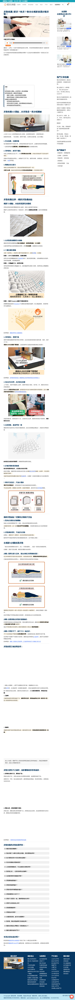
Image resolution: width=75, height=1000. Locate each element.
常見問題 (65, 967)
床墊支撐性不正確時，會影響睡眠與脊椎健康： (20, 103)
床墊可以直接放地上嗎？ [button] (12, 903)
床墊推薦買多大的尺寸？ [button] (12, 894)
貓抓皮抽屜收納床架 (33, 984)
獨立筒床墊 (32, 471)
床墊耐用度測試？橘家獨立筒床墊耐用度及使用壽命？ (25, 377)
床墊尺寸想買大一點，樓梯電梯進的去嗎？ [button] (17, 898)
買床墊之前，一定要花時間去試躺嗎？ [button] (15, 871)
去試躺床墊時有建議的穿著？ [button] (13, 876)
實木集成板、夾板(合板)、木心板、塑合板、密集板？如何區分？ (64, 136)
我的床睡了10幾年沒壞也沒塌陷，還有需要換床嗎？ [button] (19, 853)
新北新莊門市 (55, 963)
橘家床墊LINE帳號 (14, 940)
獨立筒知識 (42, 963)
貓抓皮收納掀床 (32, 982)
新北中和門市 (55, 961)
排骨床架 (66, 158)
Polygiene (16, 303)
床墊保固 (65, 961)
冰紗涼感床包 (31, 969)
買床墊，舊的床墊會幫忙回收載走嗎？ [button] (15, 921)
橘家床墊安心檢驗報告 (16, 332)
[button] (26, 26)
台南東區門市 (55, 979)
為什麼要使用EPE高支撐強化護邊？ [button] (15, 858)
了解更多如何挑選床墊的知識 (18, 839)
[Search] (62, 4)
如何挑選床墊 (43, 958)
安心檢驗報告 (67, 963)
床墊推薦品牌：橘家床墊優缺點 (13, 93)
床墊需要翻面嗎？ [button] (10, 907)
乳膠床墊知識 (43, 965)
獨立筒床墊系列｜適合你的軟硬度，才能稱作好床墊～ (64, 82)
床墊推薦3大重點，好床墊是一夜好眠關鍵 (16, 91)
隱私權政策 (66, 971)
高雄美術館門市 (55, 984)
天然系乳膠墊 (31, 965)
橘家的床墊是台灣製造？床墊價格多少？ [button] (16, 926)
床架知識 (41, 986)
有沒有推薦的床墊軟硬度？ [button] (12, 862)
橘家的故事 (66, 958)
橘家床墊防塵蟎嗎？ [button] (10, 848)
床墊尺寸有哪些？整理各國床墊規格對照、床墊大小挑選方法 (64, 110)
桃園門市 (53, 965)
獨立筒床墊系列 (32, 958)
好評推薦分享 (67, 965)
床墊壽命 (59, 160)
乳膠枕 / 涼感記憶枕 (33, 977)
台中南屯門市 (55, 973)
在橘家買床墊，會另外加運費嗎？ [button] (14, 916)
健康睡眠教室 (43, 973)
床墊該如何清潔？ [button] (10, 912)
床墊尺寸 (41, 961)
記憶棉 (59, 155)
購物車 (59, 123)
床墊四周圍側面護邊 (20, 391)
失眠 (8, 160)
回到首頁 (65, 973)
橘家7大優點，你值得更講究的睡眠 (16, 95)
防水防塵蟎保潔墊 (33, 975)
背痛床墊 (59, 158)
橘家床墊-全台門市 (14, 943)
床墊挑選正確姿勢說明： (13, 101)
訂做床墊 (36, 636)
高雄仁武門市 (55, 986)
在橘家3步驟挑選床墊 (11, 99)
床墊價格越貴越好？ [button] (10, 880)
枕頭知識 (41, 971)
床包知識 (41, 982)
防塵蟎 (34, 253)
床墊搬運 (40, 488)
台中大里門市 (55, 975)
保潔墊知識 (42, 979)
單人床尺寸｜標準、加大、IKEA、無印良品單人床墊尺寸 (64, 117)
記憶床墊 (65, 155)
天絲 (67, 163)
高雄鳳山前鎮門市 (56, 988)
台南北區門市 (55, 982)
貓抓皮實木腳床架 (33, 979)
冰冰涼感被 (31, 967)
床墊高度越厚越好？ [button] (10, 885)
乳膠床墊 (23, 476)
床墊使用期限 (61, 163)
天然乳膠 (59, 165)
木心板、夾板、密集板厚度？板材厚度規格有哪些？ (64, 128)
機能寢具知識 (43, 984)
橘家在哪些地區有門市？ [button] (12, 930)
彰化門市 (53, 977)
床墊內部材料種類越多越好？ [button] (13, 889)
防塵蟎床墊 (67, 152)
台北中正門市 (55, 958)
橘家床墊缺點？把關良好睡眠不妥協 (17, 97)
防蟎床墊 (59, 152)
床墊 (7, 688)
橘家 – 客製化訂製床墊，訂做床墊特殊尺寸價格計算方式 (25, 641)
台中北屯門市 (55, 971)
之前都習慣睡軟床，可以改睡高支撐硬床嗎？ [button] (17, 867)
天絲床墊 (20, 258)
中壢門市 (53, 967)
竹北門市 (53, 969)
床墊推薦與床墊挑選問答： (14, 105)
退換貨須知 (66, 969)
